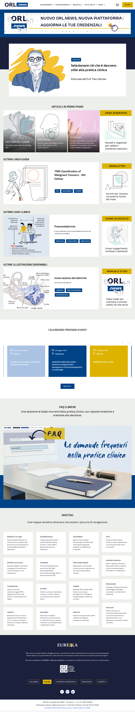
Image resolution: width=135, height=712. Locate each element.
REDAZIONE (86, 682)
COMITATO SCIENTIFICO (66, 682)
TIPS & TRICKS (90, 5)
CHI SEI (47, 682)
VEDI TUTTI (67, 386)
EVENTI (100, 5)
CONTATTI (102, 682)
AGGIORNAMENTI (46, 5)
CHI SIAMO (33, 682)
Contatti (87, 708)
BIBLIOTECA (77, 5)
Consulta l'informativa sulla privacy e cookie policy (64, 708)
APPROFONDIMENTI (62, 5)
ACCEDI (127, 5)
